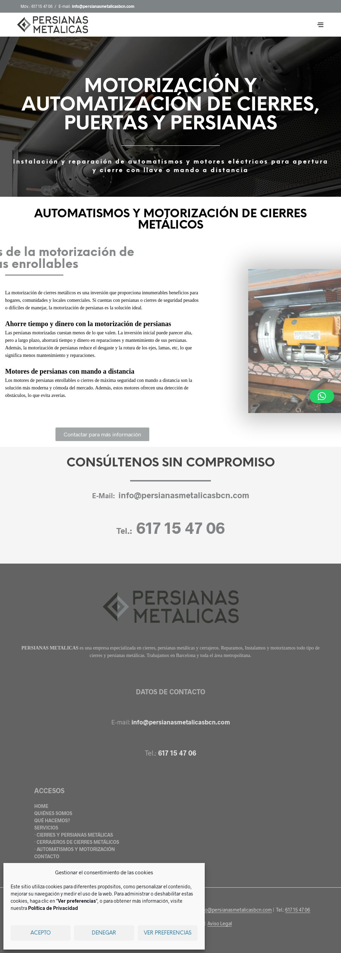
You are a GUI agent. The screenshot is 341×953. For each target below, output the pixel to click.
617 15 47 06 (41, 6)
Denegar (104, 933)
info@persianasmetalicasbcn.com (183, 495)
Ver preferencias (167, 933)
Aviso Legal (219, 923)
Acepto (40, 933)
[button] (322, 396)
